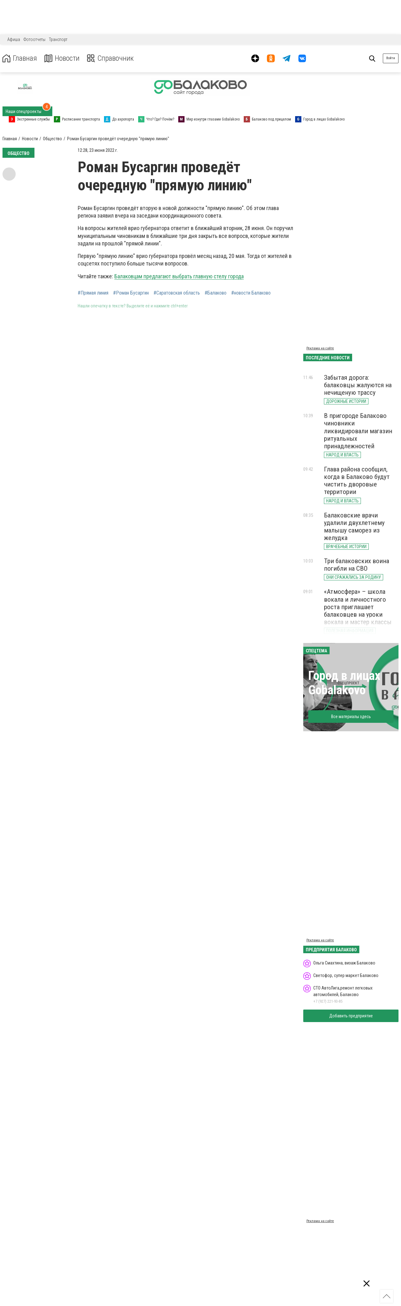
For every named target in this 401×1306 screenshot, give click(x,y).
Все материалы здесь (351, 716)
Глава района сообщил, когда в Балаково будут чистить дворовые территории (357, 480)
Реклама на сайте (320, 348)
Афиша (13, 39)
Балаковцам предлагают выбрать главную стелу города (179, 276)
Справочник (110, 58)
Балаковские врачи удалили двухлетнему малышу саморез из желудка (354, 527)
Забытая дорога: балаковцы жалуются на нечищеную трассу (358, 385)
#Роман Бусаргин (131, 293)
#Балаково (216, 293)
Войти (390, 58)
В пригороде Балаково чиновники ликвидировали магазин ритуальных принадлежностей (358, 431)
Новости (62, 58)
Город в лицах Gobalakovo (344, 682)
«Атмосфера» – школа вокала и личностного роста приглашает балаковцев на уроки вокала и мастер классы (358, 607)
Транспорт (58, 39)
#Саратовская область (177, 293)
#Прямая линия (93, 293)
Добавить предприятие (351, 1015)
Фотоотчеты (34, 39)
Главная (20, 58)
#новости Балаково (251, 293)
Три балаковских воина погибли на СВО (356, 564)
